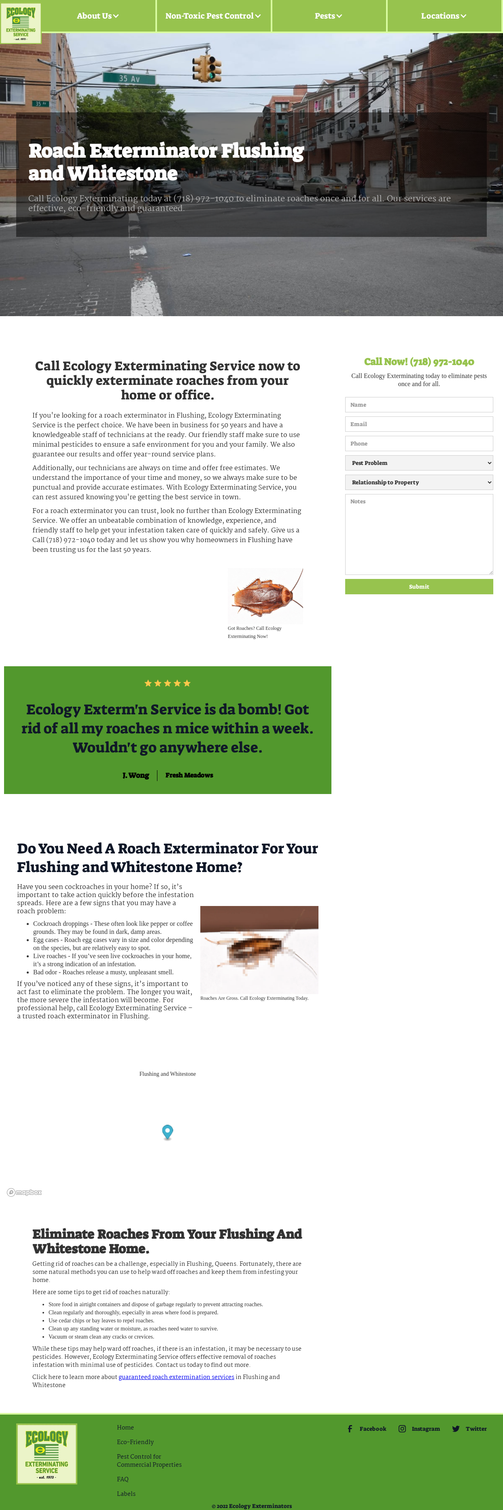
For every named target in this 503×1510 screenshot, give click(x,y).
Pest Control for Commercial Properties (149, 1461)
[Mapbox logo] (24, 1192)
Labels (126, 1494)
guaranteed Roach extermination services (176, 1377)
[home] (21, 15)
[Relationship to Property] (419, 482)
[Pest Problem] (419, 463)
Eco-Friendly (135, 1442)
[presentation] (378, 623)
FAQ (123, 1480)
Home (125, 1428)
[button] (98, 16)
